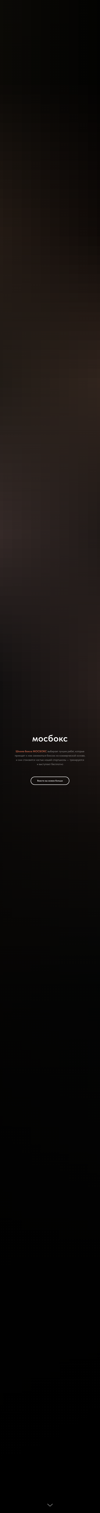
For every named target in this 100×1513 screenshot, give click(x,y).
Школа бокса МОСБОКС (31, 751)
